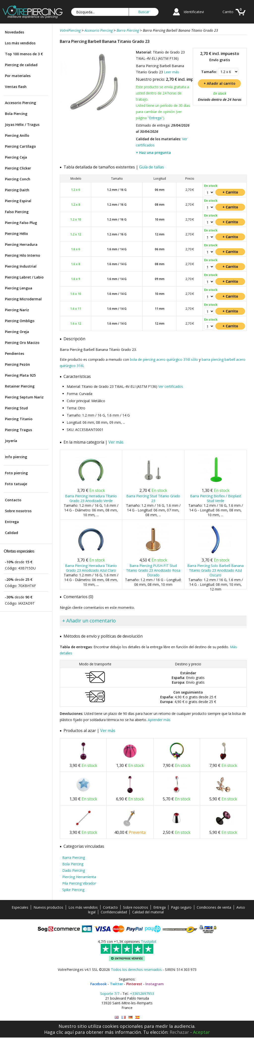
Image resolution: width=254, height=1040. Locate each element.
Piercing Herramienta (79, 876)
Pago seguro (181, 907)
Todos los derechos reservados (136, 969)
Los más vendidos (20, 43)
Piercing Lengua (18, 288)
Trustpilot (148, 941)
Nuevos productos (48, 907)
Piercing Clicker (18, 168)
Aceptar (201, 1032)
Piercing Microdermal (23, 299)
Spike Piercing (73, 889)
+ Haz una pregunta (153, 152)
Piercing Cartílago (20, 146)
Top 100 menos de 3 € (24, 54)
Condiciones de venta (214, 907)
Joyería (11, 440)
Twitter (116, 984)
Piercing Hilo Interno (22, 255)
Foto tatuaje (16, 483)
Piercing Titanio (18, 419)
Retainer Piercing (19, 386)
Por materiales (18, 75)
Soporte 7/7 (109, 993)
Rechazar (179, 1032)
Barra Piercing (73, 857)
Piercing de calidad (21, 64)
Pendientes (14, 353)
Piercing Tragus (18, 429)
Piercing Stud (16, 408)
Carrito (227, 11)
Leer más (171, 72)
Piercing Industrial (20, 266)
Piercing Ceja (16, 157)
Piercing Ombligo (19, 320)
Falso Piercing (17, 211)
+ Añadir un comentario (89, 620)
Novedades (14, 32)
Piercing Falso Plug (21, 222)
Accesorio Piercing (20, 102)
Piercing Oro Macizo (22, 342)
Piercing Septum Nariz (24, 397)
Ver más (116, 442)
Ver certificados (170, 386)
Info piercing (16, 456)
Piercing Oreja (17, 331)
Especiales (20, 907)
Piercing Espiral (18, 200)
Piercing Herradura (21, 244)
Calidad (11, 532)
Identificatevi (194, 11)
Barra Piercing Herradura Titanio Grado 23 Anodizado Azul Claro (91, 568)
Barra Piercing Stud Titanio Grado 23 (153, 498)
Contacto (13, 500)
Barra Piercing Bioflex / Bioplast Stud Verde (215, 498)
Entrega (12, 521)
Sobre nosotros (18, 510)
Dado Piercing (73, 870)
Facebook (98, 984)
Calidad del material (148, 912)
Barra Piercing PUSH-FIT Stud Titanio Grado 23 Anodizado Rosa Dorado (153, 570)
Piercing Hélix (16, 233)
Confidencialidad (114, 912)
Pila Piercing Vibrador (79, 883)
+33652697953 (142, 993)
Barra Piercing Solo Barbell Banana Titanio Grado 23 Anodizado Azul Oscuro (215, 570)
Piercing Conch (17, 179)
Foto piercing (16, 473)
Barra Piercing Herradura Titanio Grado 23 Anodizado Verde (91, 498)
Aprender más (159, 719)
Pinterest (134, 984)
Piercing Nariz (17, 310)
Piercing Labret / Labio (24, 277)
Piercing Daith (17, 190)
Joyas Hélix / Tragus (22, 124)
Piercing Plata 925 (20, 375)
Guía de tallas (151, 167)
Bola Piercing (16, 113)
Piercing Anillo (17, 135)
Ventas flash (16, 86)
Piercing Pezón (17, 364)
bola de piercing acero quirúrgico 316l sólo (164, 359)
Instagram (154, 984)
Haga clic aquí (59, 1032)
